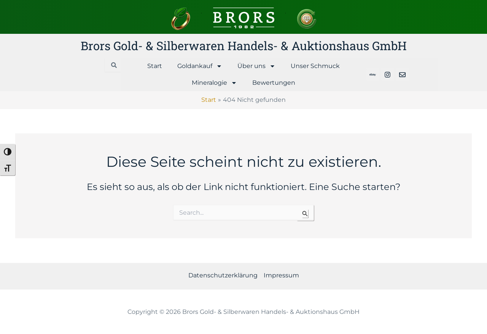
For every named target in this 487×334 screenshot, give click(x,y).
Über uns (256, 66)
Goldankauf (199, 66)
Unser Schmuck (315, 66)
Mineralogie (214, 83)
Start (154, 66)
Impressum (281, 275)
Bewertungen (273, 82)
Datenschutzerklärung (223, 275)
